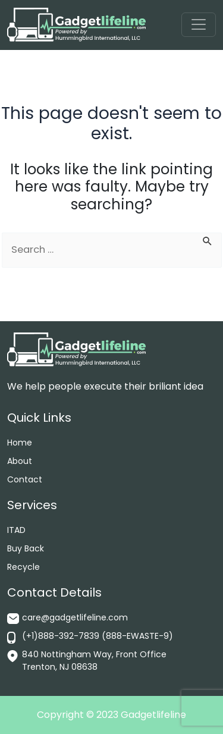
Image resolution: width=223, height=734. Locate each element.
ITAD (16, 530)
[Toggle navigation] (198, 24)
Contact (24, 479)
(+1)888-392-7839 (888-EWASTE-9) (97, 636)
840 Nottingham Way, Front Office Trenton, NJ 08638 (94, 660)
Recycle (23, 567)
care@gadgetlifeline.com (75, 617)
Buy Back (25, 548)
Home (19, 442)
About (19, 461)
